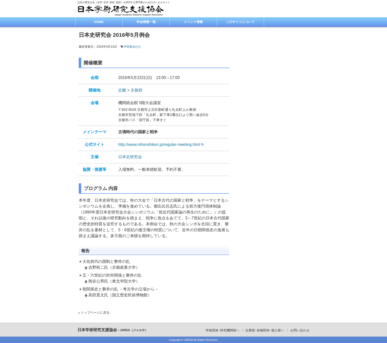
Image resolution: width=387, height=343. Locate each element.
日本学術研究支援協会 (112, 330)
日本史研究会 (130, 157)
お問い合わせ (300, 330)
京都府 (136, 90)
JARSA (188, 339)
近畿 (122, 90)
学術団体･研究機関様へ (222, 330)
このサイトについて (240, 22)
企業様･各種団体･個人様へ (264, 330)
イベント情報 (193, 22)
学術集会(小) (132, 46)
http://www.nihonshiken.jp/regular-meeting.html (159, 144)
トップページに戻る (95, 312)
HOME (99, 22)
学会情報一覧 (146, 22)
